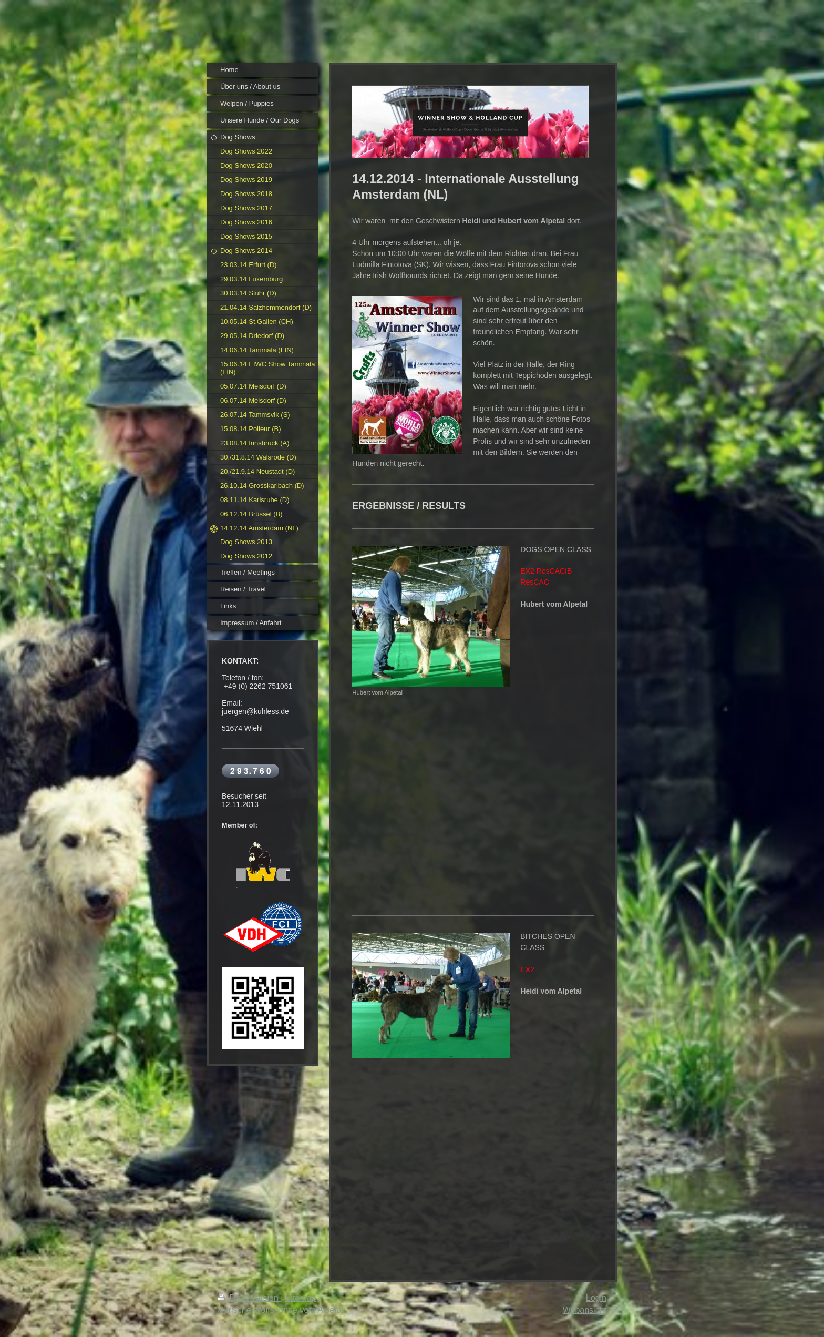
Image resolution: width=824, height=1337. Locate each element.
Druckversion (249, 1297)
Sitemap (300, 1297)
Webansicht (584, 1309)
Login (596, 1297)
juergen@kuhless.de (255, 711)
